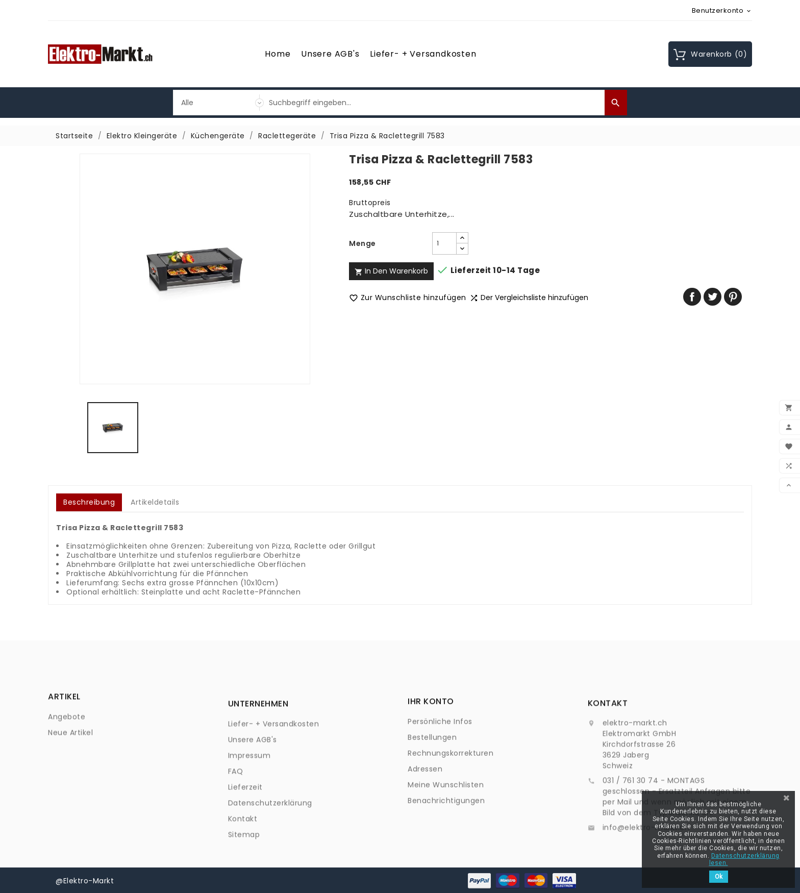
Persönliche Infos (440, 764)
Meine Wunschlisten (446, 828)
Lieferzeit (245, 842)
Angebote (66, 736)
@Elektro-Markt (85, 880)
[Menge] (444, 243)
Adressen (425, 812)
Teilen (692, 297)
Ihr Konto (431, 744)
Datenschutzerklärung (270, 858)
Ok (718, 876)
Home (277, 54)
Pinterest (733, 297)
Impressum (249, 811)
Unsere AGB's (330, 54)
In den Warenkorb (391, 271)
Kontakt (243, 874)
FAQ (235, 827)
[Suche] (434, 102)
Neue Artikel (70, 752)
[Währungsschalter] (722, 10)
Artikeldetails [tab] (155, 502)
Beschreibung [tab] (89, 502)
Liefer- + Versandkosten (423, 54)
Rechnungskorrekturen (450, 796)
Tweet (712, 297)
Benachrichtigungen (446, 843)
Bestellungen (432, 780)
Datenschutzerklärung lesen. (744, 859)
